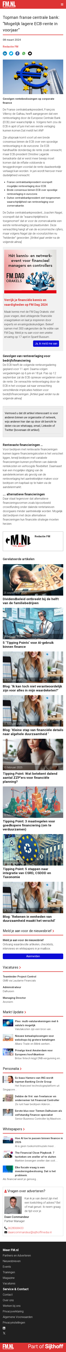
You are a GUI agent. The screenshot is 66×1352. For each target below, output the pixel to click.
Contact (8, 1294)
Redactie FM (10, 46)
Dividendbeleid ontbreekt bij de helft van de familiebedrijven (31, 601)
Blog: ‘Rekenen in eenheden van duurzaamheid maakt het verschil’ (29, 919)
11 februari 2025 (12, 723)
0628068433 (16, 1228)
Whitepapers (12, 1129)
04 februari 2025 (12, 910)
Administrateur (12, 987)
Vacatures (10, 967)
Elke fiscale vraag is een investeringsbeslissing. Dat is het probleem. (35, 1171)
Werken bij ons (12, 1305)
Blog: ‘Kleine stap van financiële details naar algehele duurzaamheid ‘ (33, 732)
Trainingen (9, 1272)
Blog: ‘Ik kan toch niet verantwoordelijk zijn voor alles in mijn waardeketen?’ (32, 688)
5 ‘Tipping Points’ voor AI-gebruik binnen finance (28, 645)
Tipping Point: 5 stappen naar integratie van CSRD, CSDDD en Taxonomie (27, 873)
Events (7, 1266)
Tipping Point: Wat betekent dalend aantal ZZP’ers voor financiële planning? (30, 778)
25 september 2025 (14, 592)
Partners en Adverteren (17, 1255)
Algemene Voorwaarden (18, 1317)
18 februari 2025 (12, 636)
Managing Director (14, 997)
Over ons (8, 1300)
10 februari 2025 (12, 767)
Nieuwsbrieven (12, 1261)
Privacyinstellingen (14, 1322)
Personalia (11, 1069)
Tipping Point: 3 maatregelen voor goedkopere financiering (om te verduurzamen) (29, 825)
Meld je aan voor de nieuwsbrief (27, 931)
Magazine (9, 1278)
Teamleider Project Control (19, 976)
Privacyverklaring (13, 1311)
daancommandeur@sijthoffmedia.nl (30, 1232)
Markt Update (13, 1012)
